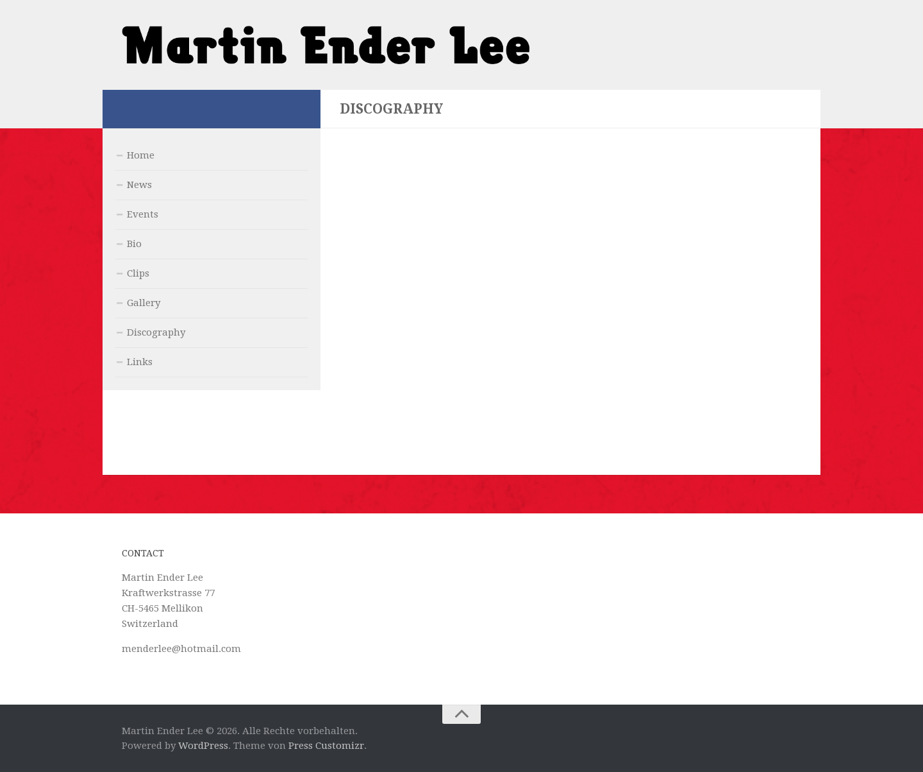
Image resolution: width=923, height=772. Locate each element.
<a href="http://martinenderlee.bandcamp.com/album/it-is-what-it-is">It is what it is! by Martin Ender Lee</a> (570, 374)
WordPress (203, 745)
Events (142, 214)
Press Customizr (326, 745)
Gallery (143, 303)
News (139, 185)
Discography (156, 332)
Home (140, 155)
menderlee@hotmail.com (181, 649)
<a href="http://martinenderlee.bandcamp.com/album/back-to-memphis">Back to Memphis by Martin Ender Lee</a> (570, 280)
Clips (138, 273)
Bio (134, 244)
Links (140, 362)
